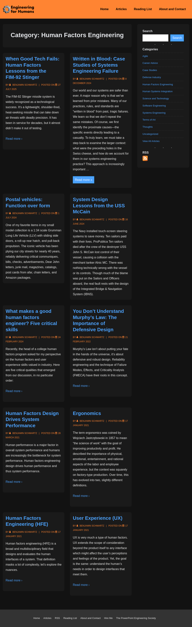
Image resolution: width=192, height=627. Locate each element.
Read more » (83, 180)
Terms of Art (148, 119)
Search (177, 37)
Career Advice (150, 63)
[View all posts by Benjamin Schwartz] (23, 85)
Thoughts (147, 126)
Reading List (143, 9)
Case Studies (149, 70)
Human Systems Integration (157, 91)
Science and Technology (155, 98)
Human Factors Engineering (157, 84)
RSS (57, 618)
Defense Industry (151, 77)
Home (104, 9)
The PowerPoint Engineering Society (136, 618)
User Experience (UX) (97, 518)
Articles (121, 9)
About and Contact (172, 9)
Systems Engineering (154, 112)
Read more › (14, 138)
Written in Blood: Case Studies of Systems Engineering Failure (99, 65)
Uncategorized (150, 133)
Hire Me (108, 618)
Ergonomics (87, 413)
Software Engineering (154, 105)
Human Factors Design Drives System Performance (32, 419)
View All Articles (151, 141)
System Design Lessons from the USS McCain (99, 205)
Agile (145, 55)
